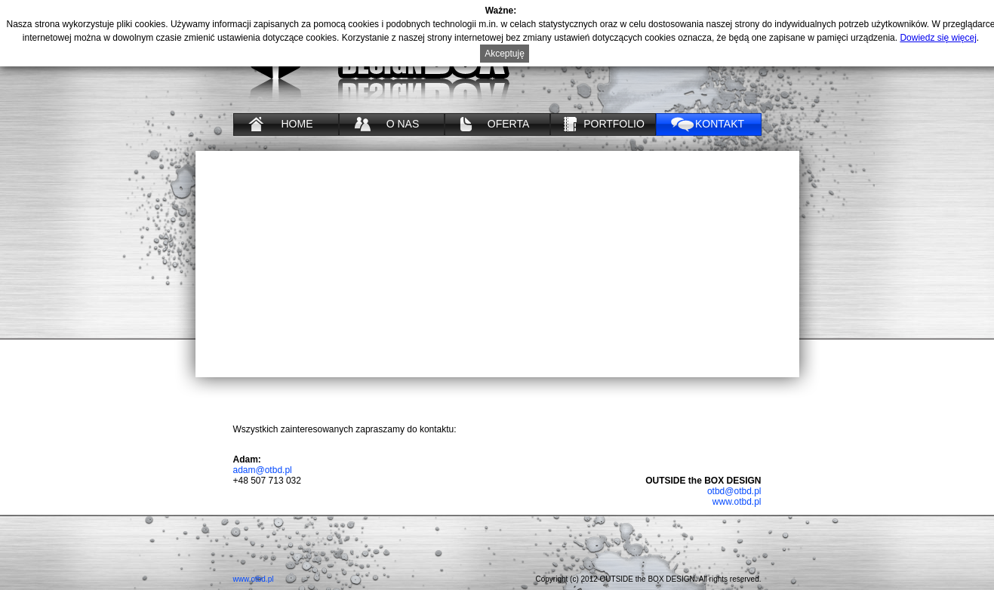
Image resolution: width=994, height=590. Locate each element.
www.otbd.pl (737, 501)
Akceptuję (505, 53)
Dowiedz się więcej (938, 37)
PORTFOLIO (614, 124)
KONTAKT (719, 124)
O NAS (403, 124)
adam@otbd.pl (262, 470)
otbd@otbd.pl (734, 491)
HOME (297, 124)
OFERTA (509, 124)
